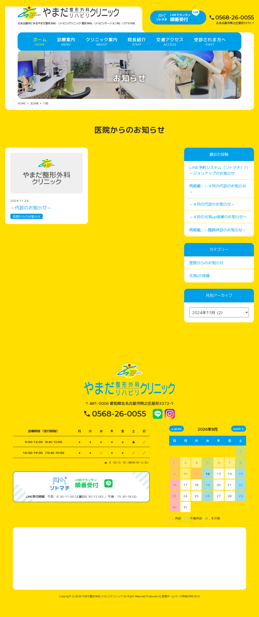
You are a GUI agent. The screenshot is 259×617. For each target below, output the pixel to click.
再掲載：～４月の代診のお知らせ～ (217, 202)
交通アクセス (170, 51)
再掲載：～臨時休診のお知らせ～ (217, 243)
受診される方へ (210, 51)
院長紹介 (137, 51)
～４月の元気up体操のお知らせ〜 (218, 230)
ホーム (40, 51)
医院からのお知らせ (26, 230)
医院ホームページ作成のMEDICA (181, 610)
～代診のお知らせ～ (30, 221)
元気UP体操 (199, 289)
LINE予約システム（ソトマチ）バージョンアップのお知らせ (218, 184)
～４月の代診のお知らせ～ (212, 218)
